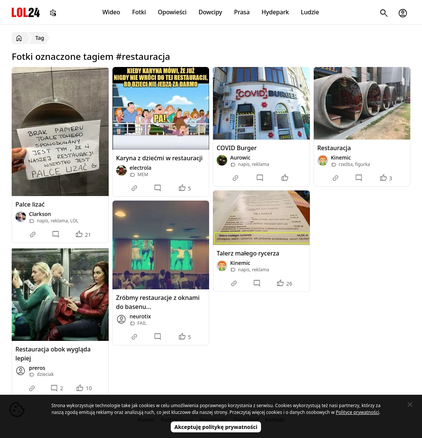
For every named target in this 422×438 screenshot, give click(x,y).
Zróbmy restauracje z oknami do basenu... (158, 302)
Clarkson (40, 213)
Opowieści (172, 12)
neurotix (140, 316)
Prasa (241, 12)
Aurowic (240, 157)
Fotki (139, 12)
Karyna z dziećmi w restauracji (159, 158)
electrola (141, 167)
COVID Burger (237, 148)
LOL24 (26, 12)
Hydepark (275, 12)
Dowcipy (210, 12)
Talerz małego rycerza (248, 253)
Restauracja (334, 148)
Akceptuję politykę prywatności (216, 426)
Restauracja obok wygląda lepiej (53, 353)
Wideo (111, 12)
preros (37, 367)
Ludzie (310, 12)
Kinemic (341, 157)
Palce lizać (30, 204)
